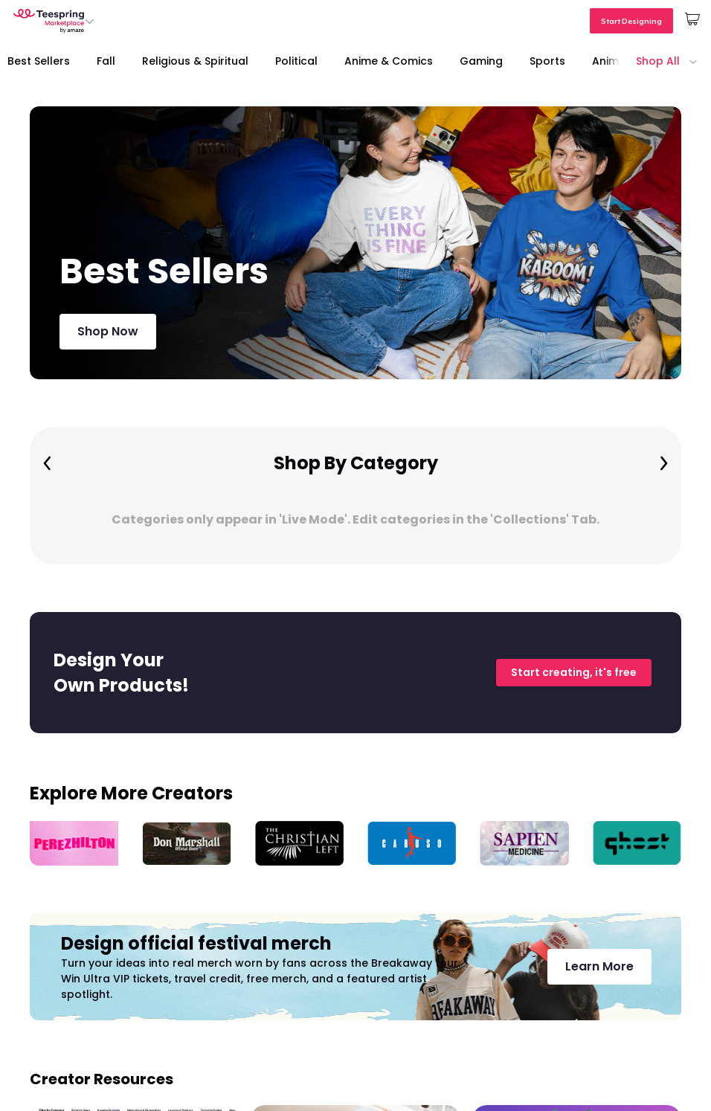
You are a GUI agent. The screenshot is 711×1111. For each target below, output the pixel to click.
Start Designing (631, 20)
